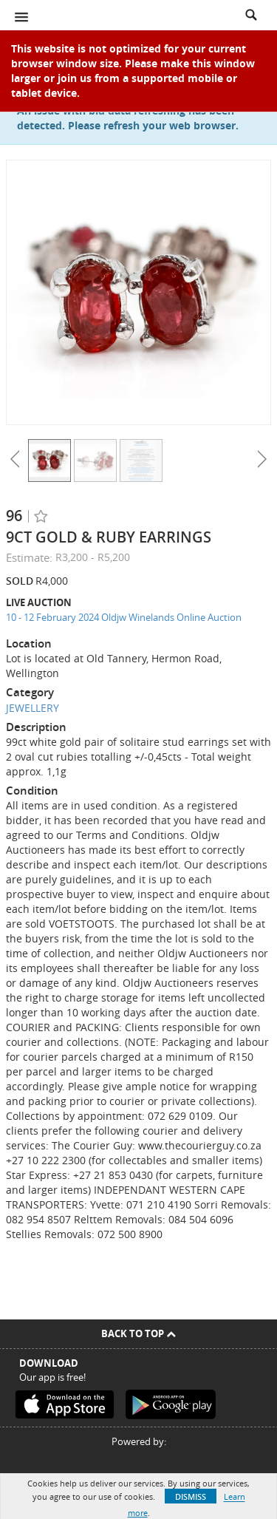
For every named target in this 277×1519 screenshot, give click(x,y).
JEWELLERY (32, 708)
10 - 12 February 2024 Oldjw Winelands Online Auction (124, 617)
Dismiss (190, 1496)
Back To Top (138, 1333)
